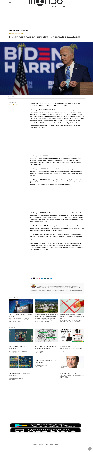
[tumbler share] (48, 278)
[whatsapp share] (45, 278)
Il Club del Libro (64, 343)
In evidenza (37, 357)
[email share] (37, 278)
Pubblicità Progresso (14, 343)
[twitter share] (34, 278)
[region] (46, 15)
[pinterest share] (39, 278)
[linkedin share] (42, 278)
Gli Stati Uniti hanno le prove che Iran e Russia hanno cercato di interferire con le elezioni (72, 316)
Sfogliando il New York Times (16, 33)
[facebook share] (31, 278)
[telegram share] (51, 278)
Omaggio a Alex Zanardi (68, 373)
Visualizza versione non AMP (53, 448)
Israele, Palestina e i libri (68, 346)
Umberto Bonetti (40, 284)
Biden (10, 111)
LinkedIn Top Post (39, 343)
